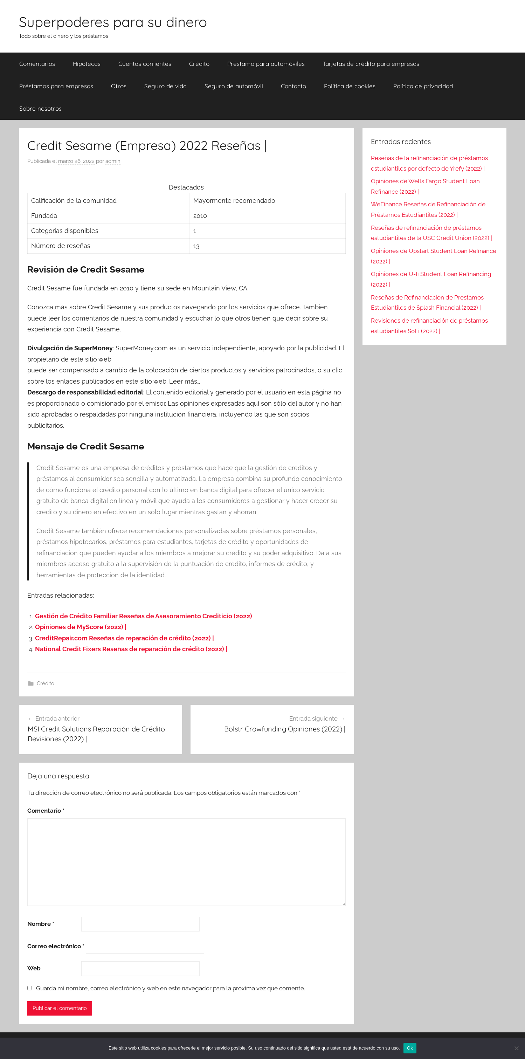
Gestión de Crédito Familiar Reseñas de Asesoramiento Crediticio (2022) (143, 616)
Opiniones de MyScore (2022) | (80, 627)
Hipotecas (87, 63)
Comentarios (37, 63)
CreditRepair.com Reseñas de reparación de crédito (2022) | (124, 638)
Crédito (199, 63)
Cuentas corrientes (144, 63)
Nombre (40, 923)
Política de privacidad (423, 86)
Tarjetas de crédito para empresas (371, 63)
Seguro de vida (165, 86)
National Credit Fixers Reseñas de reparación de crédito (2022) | (131, 649)
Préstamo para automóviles (266, 63)
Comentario (45, 810)
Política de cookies (349, 86)
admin (112, 161)
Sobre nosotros (40, 108)
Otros (118, 86)
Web (34, 968)
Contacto (293, 86)
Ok (410, 1048)
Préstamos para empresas (56, 86)
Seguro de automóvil (234, 86)
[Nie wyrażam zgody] (516, 1048)
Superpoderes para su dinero (113, 21)
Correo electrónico (55, 946)
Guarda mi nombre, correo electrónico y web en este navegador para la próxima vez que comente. (170, 988)
